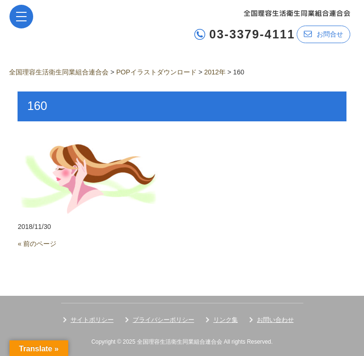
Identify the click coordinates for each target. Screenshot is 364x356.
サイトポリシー (92, 319)
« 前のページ (37, 243)
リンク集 (225, 319)
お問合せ (323, 34)
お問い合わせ (275, 319)
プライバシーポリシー (163, 319)
